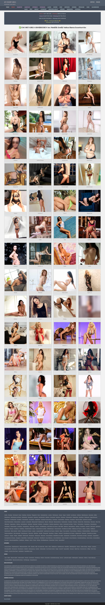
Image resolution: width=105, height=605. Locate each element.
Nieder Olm (80, 521)
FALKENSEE (66, 567)
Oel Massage (26, 559)
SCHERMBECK (30, 588)
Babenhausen (85, 515)
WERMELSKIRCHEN (60, 590)
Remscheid (52, 540)
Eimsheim (81, 517)
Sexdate (37, 548)
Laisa (40, 239)
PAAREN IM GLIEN (85, 570)
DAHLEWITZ (7, 567)
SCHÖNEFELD (58, 572)
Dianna (65, 451)
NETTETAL (75, 585)
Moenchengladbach (14, 540)
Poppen (89, 546)
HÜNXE (14, 584)
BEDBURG (33, 581)
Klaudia (15, 477)
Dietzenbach (69, 517)
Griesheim (54, 519)
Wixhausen (37, 535)
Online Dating (84, 546)
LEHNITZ (6, 570)
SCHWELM (43, 588)
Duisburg (24, 515)
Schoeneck (36, 538)
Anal (6, 557)
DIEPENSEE (37, 567)
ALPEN (17, 581)
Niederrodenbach (9, 533)
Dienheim (63, 517)
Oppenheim (13, 524)
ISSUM (21, 584)
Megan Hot (89, 213)
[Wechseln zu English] (98, 2)
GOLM (98, 567)
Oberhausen (55, 515)
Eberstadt (92, 526)
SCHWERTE (49, 588)
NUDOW (72, 570)
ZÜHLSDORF (35, 575)
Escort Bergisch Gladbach (27, 591)
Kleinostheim (17, 521)
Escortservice (83, 548)
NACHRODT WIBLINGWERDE (66, 585)
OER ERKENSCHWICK (52, 587)
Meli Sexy (40, 186)
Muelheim (21, 540)
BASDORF (22, 566)
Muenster (43, 535)
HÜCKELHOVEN (95, 582)
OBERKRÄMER (77, 570)
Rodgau (56, 533)
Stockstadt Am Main (68, 524)
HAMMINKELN (56, 582)
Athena (89, 372)
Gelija (15, 424)
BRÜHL (56, 581)
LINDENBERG (12, 570)
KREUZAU (70, 584)
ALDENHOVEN (7, 581)
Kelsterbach (7, 531)
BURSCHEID (61, 581)
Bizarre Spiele (14, 557)
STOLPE (52, 573)
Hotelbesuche (61, 546)
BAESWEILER (27, 581)
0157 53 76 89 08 (55, 22)
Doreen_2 (40, 266)
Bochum (29, 515)
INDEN (18, 584)
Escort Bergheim (17, 591)
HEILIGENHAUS (71, 582)
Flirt (29, 546)
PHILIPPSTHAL (7, 572)
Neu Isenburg (73, 531)
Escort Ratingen (70, 593)
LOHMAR (15, 585)
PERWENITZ (97, 570)
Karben (88, 528)
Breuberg (36, 517)
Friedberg (21, 528)
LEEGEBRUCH (96, 569)
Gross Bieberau (49, 538)
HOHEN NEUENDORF (47, 569)
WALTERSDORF (73, 573)
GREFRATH (34, 582)
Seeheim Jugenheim (54, 524)
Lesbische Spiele (67, 557)
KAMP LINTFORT (40, 584)
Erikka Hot (40, 107)
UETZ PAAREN (61, 573)
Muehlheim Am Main (58, 535)
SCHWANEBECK (24, 573)
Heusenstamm (58, 528)
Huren (78, 546)
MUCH (57, 585)
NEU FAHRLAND (52, 570)
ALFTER (13, 581)
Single (57, 548)
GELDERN (22, 582)
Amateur (94, 546)
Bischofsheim (72, 526)
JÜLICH (29, 584)
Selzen (61, 524)
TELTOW (56, 573)
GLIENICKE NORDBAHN (91, 567)
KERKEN (46, 584)
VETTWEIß (13, 590)
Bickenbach (7, 517)
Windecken (31, 535)
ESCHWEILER (7, 582)
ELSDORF (66, 581)
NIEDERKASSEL (14, 587)
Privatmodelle (8, 548)
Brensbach (30, 517)
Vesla (15, 398)
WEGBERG (45, 590)
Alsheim (79, 515)
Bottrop (38, 540)
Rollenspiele (75, 557)
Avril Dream (89, 186)
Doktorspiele (21, 557)
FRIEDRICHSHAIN (73, 567)
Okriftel (40, 533)
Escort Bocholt (37, 591)
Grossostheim (96, 538)
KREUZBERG (82, 569)
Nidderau (79, 531)
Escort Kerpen (34, 593)
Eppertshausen (93, 517)
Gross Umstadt (65, 538)
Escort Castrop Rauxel (46, 591)
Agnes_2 (89, 292)
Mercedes (40, 424)
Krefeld (68, 515)
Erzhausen (7, 519)
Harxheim (72, 519)
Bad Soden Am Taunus (52, 526)
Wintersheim (13, 526)
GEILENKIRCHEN (15, 582)
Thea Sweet (15, 134)
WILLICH (81, 590)
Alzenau (37, 526)
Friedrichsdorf (28, 528)
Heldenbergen (50, 528)
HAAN (47, 582)
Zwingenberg (26, 526)
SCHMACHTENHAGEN (49, 572)
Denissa (15, 81)
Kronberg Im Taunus (26, 531)
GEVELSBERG (28, 582)
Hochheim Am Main (66, 528)
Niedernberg (87, 521)
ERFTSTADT (87, 581)
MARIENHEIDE (21, 585)
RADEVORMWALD (72, 587)
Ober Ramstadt (16, 533)
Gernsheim (31, 519)
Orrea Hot (15, 107)
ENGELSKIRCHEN (73, 581)
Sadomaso (81, 557)
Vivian (89, 477)
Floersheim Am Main (82, 535)
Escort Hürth (21, 593)
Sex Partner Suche (50, 548)
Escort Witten (97, 593)
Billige (88, 548)
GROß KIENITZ (16, 569)
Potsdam (10, 515)
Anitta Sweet (40, 81)
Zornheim (19, 526)
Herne (31, 540)
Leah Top (40, 134)
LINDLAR (6, 585)
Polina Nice (65, 107)
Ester (65, 372)
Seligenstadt (78, 533)
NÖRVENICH (38, 587)
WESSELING (69, 590)
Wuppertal (34, 515)
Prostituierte (20, 548)
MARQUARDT (32, 570)
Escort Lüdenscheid (42, 593)
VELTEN (68, 573)
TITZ (83, 588)
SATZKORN (35, 572)
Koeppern (18, 538)
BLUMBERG (67, 566)
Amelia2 (65, 504)
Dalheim (47, 517)
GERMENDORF (81, 567)
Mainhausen (41, 521)
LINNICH (11, 585)
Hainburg (67, 519)
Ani (89, 345)
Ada (65, 239)
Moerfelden (24, 538)
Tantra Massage (92, 557)
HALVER (51, 582)
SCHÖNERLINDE (79, 572)
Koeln (56, 540)
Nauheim (70, 521)
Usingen (11, 535)
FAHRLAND (60, 567)
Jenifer (15, 345)
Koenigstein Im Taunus (10, 538)
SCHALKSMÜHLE (22, 588)
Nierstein (93, 521)
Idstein (84, 528)
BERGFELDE (27, 566)
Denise (40, 504)
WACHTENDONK (24, 590)
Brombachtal (42, 517)
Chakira (15, 160)
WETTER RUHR (75, 590)
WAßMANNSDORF (93, 573)
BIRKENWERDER (51, 566)
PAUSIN (92, 570)
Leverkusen (73, 515)
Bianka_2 (65, 345)
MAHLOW (26, 570)
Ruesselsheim (49, 535)
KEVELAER (51, 584)
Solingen (27, 540)
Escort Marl (57, 593)
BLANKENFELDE (60, 566)
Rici (40, 54)
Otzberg (18, 524)
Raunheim (51, 533)
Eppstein (7, 528)
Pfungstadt (45, 533)
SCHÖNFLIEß (86, 572)
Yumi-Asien (65, 292)
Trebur (75, 524)
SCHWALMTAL (37, 588)
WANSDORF (86, 573)
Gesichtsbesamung (54, 557)
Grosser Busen (8, 546)
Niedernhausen (94, 531)
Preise (7, 7)
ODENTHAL (44, 587)
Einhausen (86, 517)
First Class (93, 548)
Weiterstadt (25, 535)
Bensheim (91, 515)
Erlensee (11, 528)
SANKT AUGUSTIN (13, 588)
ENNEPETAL (81, 581)
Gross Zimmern (73, 538)
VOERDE (18, 590)
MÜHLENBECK (44, 570)
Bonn (38, 515)
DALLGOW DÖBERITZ (29, 567)
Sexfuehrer (21, 551)
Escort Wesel (91, 593)
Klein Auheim (14, 531)
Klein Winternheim (9, 521)
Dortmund (15, 515)
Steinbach (84, 533)
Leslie (89, 266)
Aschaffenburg (43, 526)
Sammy (40, 372)
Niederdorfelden (86, 531)
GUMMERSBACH (41, 582)
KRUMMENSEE (89, 569)
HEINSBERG (78, 582)
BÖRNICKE (79, 566)
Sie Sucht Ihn (41, 546)
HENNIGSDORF (38, 569)
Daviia (89, 107)
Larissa (65, 477)
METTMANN (42, 585)
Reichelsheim (24, 524)
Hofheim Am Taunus (77, 528)
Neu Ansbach (66, 531)
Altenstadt (32, 526)
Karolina (15, 504)
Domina (26, 557)
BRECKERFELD (45, 581)
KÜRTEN (76, 584)
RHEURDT (85, 587)
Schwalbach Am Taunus (69, 533)
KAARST (34, 584)
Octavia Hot (65, 160)
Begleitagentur (15, 546)
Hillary (15, 319)
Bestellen (67, 546)
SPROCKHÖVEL (67, 588)
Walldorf (20, 535)
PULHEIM (65, 587)
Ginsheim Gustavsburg (46, 519)
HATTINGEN (64, 582)
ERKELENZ (93, 581)
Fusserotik (47, 557)
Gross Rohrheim (57, 538)
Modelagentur (73, 546)
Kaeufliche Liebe (28, 551)
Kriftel (19, 531)
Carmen (89, 239)
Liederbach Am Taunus (49, 531)
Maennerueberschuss (18, 559)
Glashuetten (67, 535)
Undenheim (87, 524)
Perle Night (65, 134)
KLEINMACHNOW (74, 569)
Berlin (6, 515)
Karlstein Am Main (87, 519)
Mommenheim (57, 521)
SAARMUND (30, 572)
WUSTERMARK (17, 575)
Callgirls (6, 551)
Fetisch (42, 557)
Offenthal (36, 533)
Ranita (64, 54)
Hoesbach (90, 535)
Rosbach (61, 533)
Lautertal (23, 521)
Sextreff (61, 548)
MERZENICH (35, 585)
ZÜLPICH (11, 591)
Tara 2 (64, 213)
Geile (49, 546)
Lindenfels (28, 521)
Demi (65, 398)
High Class (77, 548)
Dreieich (88, 526)
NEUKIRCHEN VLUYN (84, 585)
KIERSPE (56, 584)
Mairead (40, 292)
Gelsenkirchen (44, 515)
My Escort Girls (10, 2)
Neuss (34, 540)
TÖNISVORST (88, 588)
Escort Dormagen (63, 591)
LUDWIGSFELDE (20, 570)
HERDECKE (83, 582)
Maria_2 (40, 451)
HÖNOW (55, 569)
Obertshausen (24, 533)
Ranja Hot (15, 186)
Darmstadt (52, 517)
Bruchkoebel (73, 535)
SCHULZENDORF (16, 573)
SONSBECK (60, 588)
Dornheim (82, 526)
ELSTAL (49, 567)
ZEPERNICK (29, 575)
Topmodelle (66, 548)
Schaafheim (46, 524)
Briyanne (65, 81)
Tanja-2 (40, 319)
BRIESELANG (85, 566)
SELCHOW (40, 573)
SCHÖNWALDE (7, 573)
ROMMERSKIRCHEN (93, 587)
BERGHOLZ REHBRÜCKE (37, 566)
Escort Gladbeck (92, 591)
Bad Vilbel (60, 526)
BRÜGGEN (51, 581)
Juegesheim (95, 535)
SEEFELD (35, 573)
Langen (34, 531)
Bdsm (8, 557)
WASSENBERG (39, 590)
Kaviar (61, 557)
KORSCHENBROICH (63, 584)
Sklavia (86, 557)
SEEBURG (30, 573)
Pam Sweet (89, 160)
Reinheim (30, 524)
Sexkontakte (43, 548)
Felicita (40, 398)
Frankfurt (19, 519)
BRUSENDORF (92, 566)
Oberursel (30, 533)
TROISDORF (94, 588)
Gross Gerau (89, 538)
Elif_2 (15, 451)
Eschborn (16, 528)
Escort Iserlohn (27, 593)
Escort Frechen (84, 591)
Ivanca (15, 213)
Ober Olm (98, 521)
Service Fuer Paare (13, 551)
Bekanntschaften (24, 546)
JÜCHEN (25, 584)
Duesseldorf (61, 540)
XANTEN (6, 591)
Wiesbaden (7, 526)
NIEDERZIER (31, 587)
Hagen (64, 515)
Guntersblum (61, 519)
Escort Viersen (84, 593)
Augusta (15, 266)
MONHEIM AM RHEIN (50, 585)
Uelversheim (80, 524)
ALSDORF (21, 581)
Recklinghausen (44, 540)
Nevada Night (65, 186)
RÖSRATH (6, 588)
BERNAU (45, 566)
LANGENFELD (81, 584)
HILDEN (89, 582)
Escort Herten (14, 593)
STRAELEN (74, 588)
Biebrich (66, 526)
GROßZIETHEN (31, 569)
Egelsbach (98, 526)
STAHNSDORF (46, 573)
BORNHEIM (38, 581)
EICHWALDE (43, 567)
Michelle (40, 345)
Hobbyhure (54, 546)
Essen (20, 515)
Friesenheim (25, 519)
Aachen (50, 515)
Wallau (15, 535)
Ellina (15, 372)
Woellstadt (42, 538)
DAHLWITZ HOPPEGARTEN (17, 567)
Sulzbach (7, 535)
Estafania (15, 54)
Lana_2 (89, 451)
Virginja (89, 319)
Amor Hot (89, 134)
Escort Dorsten (71, 591)
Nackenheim (64, 521)
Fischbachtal (13, 519)
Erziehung (37, 557)
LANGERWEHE (88, 584)
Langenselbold (39, 531)
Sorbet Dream (40, 160)
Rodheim (40, 524)
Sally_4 (40, 477)
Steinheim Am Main (91, 533)
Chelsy (64, 319)
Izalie (65, 266)
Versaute (72, 548)
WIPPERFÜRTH (87, 590)
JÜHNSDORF (60, 569)
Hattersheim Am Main (41, 528)
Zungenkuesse (33, 559)
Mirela (64, 424)
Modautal (51, 521)
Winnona (89, 81)
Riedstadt (35, 524)
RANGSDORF (15, 572)
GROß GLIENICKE (8, 569)
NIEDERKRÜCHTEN (23, 587)
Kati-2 (89, 504)
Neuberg (75, 521)
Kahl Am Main (79, 519)
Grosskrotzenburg (81, 538)
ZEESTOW (23, 575)
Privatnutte (14, 548)
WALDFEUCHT (32, 590)
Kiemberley (89, 54)
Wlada (15, 292)
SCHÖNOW (92, 572)
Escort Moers (63, 593)
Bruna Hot (15, 239)
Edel (36, 546)
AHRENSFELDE (15, 566)
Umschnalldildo (8, 559)
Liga (89, 398)
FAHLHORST (54, 567)
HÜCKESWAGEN (8, 584)
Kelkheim (93, 528)
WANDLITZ (80, 573)
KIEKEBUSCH (67, 569)
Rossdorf (7, 540)
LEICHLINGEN (96, 584)
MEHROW (38, 570)
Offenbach (7, 524)
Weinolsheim (93, 524)
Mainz (61, 531)
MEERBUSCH (29, 585)
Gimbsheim (37, 519)
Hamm (60, 515)
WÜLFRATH (94, 590)
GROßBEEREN (23, 569)
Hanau (33, 528)
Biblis (95, 515)
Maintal (57, 531)
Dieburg (77, 526)
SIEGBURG (55, 588)
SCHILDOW (41, 572)
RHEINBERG (80, 587)
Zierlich (33, 546)
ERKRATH (98, 581)
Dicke (46, 546)
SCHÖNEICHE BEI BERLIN (68, 572)
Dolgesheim (75, 517)
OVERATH (60, 587)
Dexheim (58, 517)
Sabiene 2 (40, 213)
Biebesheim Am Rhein (16, 517)
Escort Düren (78, 591)
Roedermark (30, 538)
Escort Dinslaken (55, 591)
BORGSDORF (73, 566)
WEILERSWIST (51, 590)
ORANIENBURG (8, 566)
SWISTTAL (79, 588)
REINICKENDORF (22, 572)
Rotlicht (26, 548)
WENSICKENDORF (8, 575)
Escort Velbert (77, 593)
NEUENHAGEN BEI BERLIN (62, 570)
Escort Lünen (51, 593)
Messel (46, 521)
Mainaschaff (35, 521)
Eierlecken (31, 557)
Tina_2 (89, 424)
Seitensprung (32, 548)
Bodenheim (24, 517)
